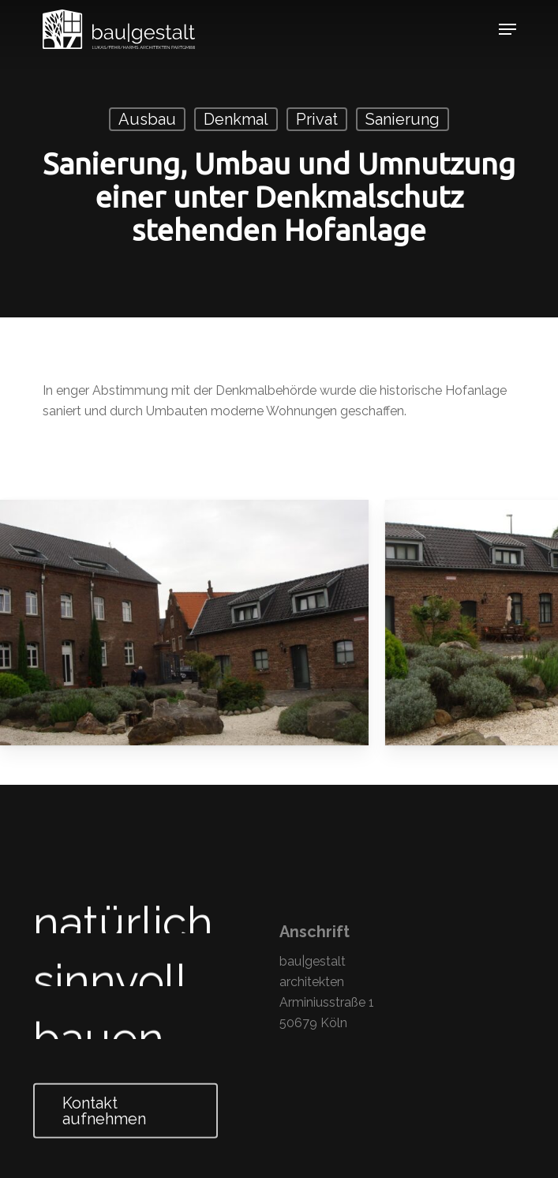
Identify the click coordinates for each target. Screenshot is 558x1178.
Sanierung (402, 119)
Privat (317, 119)
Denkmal (236, 119)
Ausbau (147, 119)
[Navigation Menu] (507, 29)
